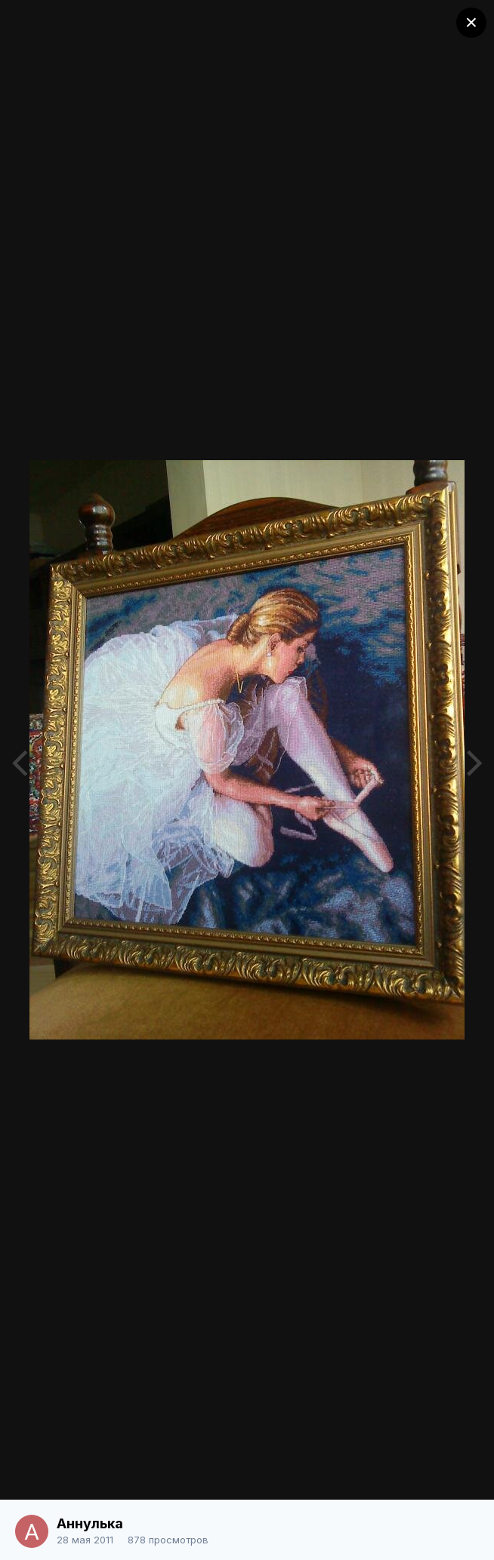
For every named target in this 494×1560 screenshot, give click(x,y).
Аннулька (90, 1523)
